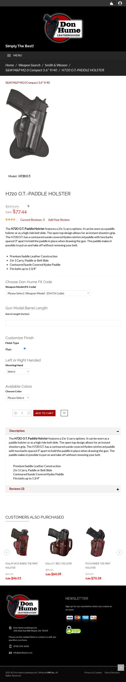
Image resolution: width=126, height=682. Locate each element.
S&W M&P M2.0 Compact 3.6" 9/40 (31, 70)
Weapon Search (29, 65)
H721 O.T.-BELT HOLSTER (58, 563)
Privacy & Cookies (93, 672)
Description (17, 430)
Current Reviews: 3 (32, 219)
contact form (29, 637)
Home (9, 65)
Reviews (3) (16, 489)
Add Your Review (59, 219)
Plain (8, 349)
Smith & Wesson (56, 65)
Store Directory (112, 672)
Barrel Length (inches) (17, 313)
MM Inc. (51, 672)
